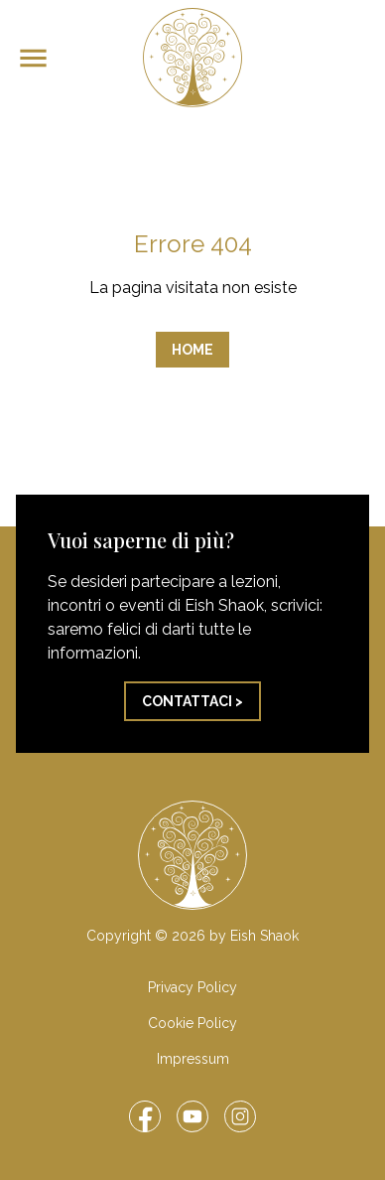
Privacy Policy (192, 987)
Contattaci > (192, 701)
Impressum (193, 1059)
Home (192, 350)
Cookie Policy (192, 1023)
